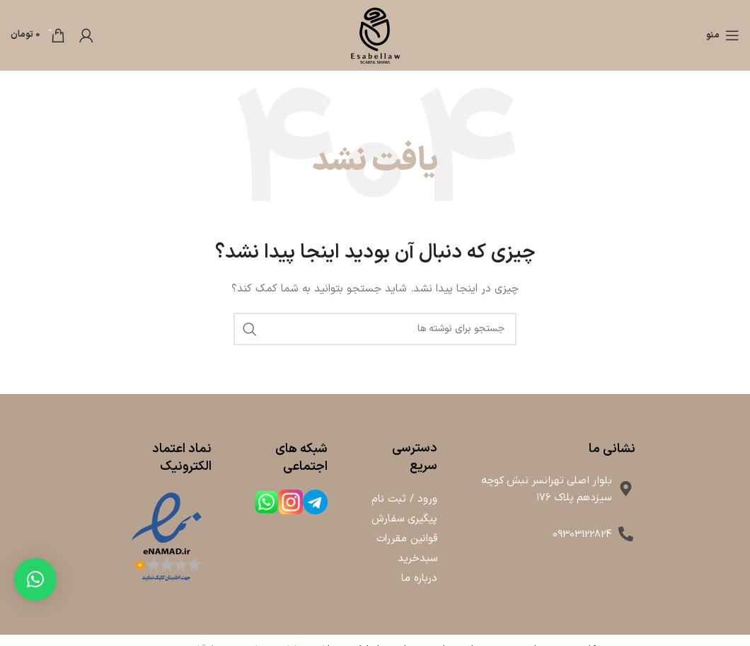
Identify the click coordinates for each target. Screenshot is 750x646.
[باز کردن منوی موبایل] (722, 35)
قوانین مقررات (406, 539)
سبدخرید (417, 558)
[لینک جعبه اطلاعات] (315, 504)
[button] (35, 579)
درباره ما (419, 578)
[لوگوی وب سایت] (375, 35)
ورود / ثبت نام (404, 499)
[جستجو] (375, 329)
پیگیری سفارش (404, 519)
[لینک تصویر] (166, 537)
